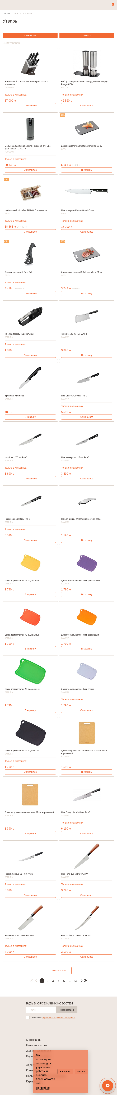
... (69, 980)
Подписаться (67, 1010)
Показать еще (58, 970)
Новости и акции (36, 1045)
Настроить (65, 1071)
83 (75, 980)
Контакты (32, 1070)
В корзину (86, 170)
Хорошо (81, 1071)
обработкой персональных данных (58, 1018)
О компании (33, 1039)
